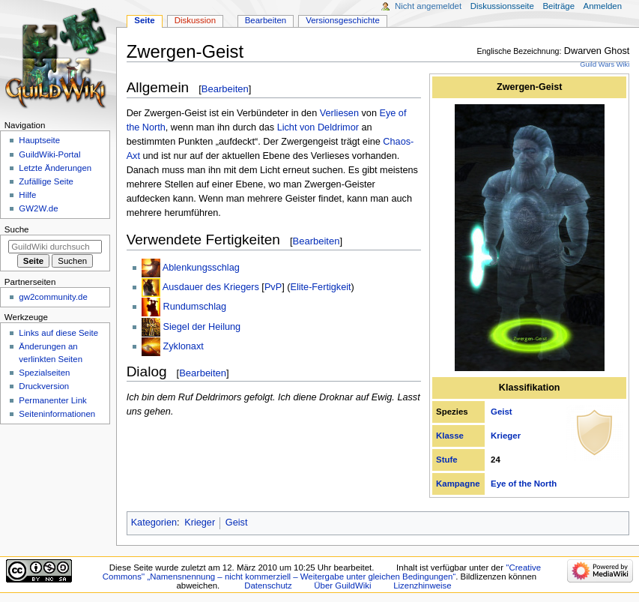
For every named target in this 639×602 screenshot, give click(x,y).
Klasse (450, 435)
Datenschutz (268, 585)
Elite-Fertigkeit (320, 287)
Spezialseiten (44, 372)
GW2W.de (38, 208)
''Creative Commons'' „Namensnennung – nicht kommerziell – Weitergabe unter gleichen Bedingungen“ (322, 572)
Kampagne (457, 483)
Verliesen (339, 113)
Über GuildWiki (342, 585)
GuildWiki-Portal (49, 154)
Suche (16, 229)
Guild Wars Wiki (604, 64)
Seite (144, 20)
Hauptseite (39, 140)
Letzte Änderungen (55, 167)
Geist (501, 411)
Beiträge (558, 5)
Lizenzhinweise (422, 585)
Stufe (447, 459)
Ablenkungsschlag (201, 267)
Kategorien (154, 522)
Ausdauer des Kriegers (211, 287)
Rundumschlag (194, 306)
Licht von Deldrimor (318, 127)
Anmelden (603, 5)
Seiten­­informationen (57, 413)
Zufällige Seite (46, 181)
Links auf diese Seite (58, 332)
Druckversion (44, 386)
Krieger (506, 435)
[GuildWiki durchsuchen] (55, 246)
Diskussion (195, 20)
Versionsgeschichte (343, 20)
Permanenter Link (52, 400)
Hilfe (27, 194)
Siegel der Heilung (201, 327)
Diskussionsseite (502, 5)
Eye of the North (524, 483)
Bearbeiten (225, 88)
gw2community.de (53, 296)
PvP (273, 287)
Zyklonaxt (183, 346)
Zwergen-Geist (529, 87)
